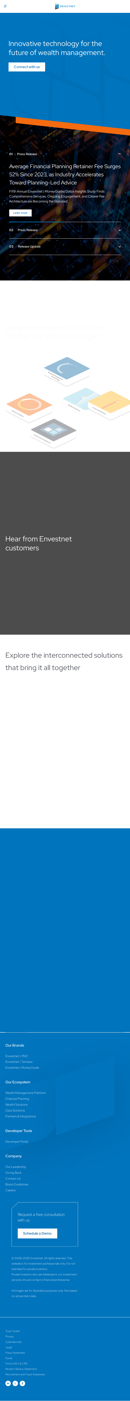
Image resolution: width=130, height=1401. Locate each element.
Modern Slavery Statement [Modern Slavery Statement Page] (21, 1369)
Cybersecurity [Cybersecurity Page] (13, 1342)
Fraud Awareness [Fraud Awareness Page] (15, 1353)
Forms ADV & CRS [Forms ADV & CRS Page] (16, 1363)
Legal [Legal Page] (8, 1347)
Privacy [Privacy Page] (9, 1336)
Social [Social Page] (8, 1358)
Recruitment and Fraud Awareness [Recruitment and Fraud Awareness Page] (25, 1374)
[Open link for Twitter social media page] (15, 1383)
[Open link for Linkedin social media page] (8, 1383)
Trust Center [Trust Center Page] (12, 1331)
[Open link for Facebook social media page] (22, 1383)
